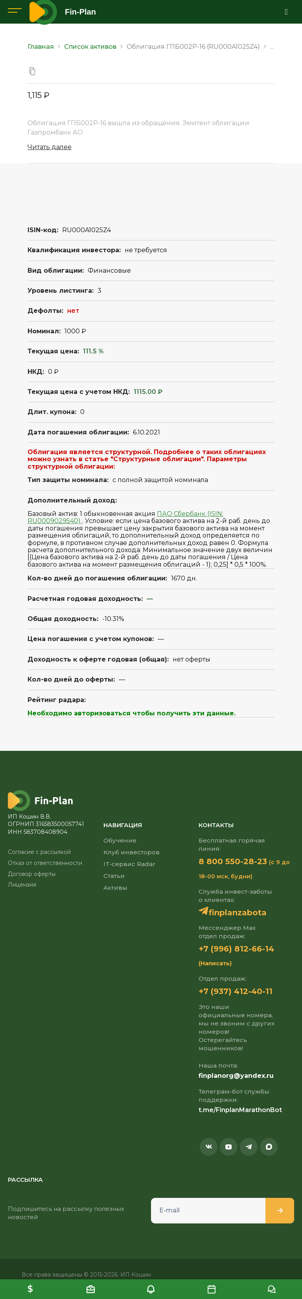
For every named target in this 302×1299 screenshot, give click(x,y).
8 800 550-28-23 (233, 861)
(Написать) (215, 963)
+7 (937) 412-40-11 (236, 991)
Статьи (114, 876)
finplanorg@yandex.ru (236, 1075)
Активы (115, 887)
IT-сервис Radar (129, 864)
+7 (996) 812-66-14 (236, 948)
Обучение (119, 840)
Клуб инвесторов (131, 852)
